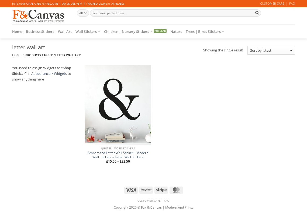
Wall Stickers (87, 31)
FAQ (292, 3)
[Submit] (257, 13)
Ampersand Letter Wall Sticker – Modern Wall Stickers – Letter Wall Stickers (118, 155)
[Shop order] (271, 50)
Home (17, 31)
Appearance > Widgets (49, 73)
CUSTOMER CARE (272, 3)
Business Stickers (40, 31)
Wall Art (65, 31)
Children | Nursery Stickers (128, 31)
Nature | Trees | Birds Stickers (197, 31)
